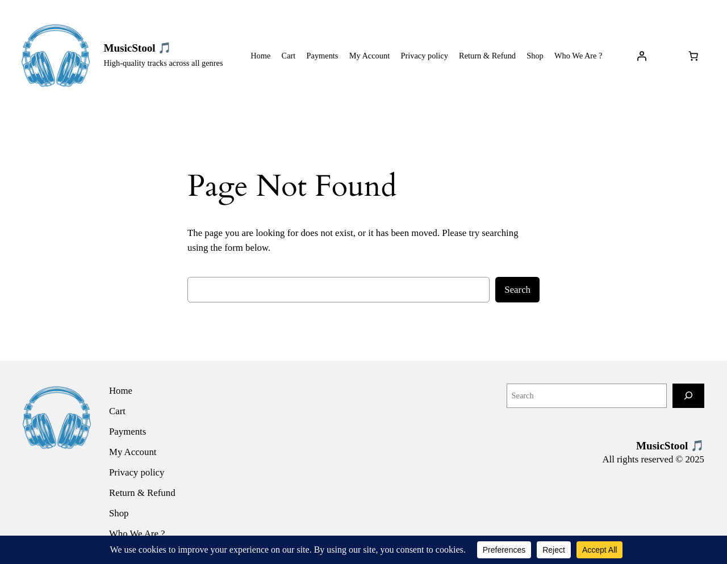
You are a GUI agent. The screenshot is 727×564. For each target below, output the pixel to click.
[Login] (642, 56)
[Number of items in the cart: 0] (693, 56)
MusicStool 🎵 (137, 48)
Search (517, 289)
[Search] (688, 396)
